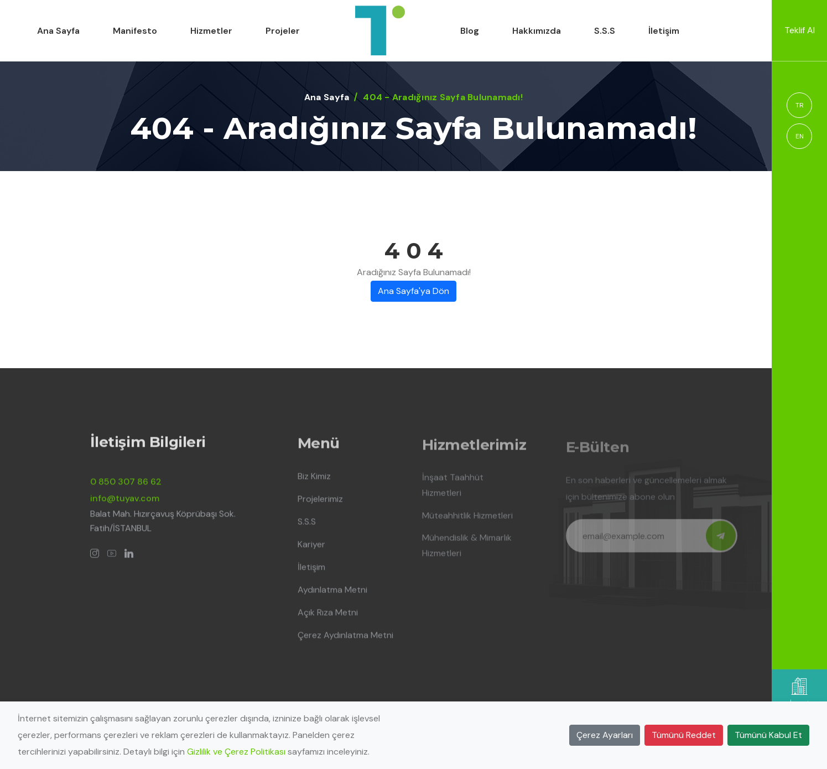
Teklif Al (799, 30)
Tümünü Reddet (684, 735)
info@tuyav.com (124, 504)
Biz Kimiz (314, 483)
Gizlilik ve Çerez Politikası (236, 751)
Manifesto (135, 31)
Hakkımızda (536, 31)
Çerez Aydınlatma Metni (345, 642)
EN (799, 136)
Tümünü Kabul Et (768, 735)
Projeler (283, 31)
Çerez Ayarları (604, 735)
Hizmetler (211, 31)
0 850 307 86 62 (126, 487)
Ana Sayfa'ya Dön (413, 291)
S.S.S (604, 31)
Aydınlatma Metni (332, 596)
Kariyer (311, 551)
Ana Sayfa (58, 31)
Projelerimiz (320, 506)
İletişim (663, 31)
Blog (469, 31)
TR (799, 105)
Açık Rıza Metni (328, 619)
